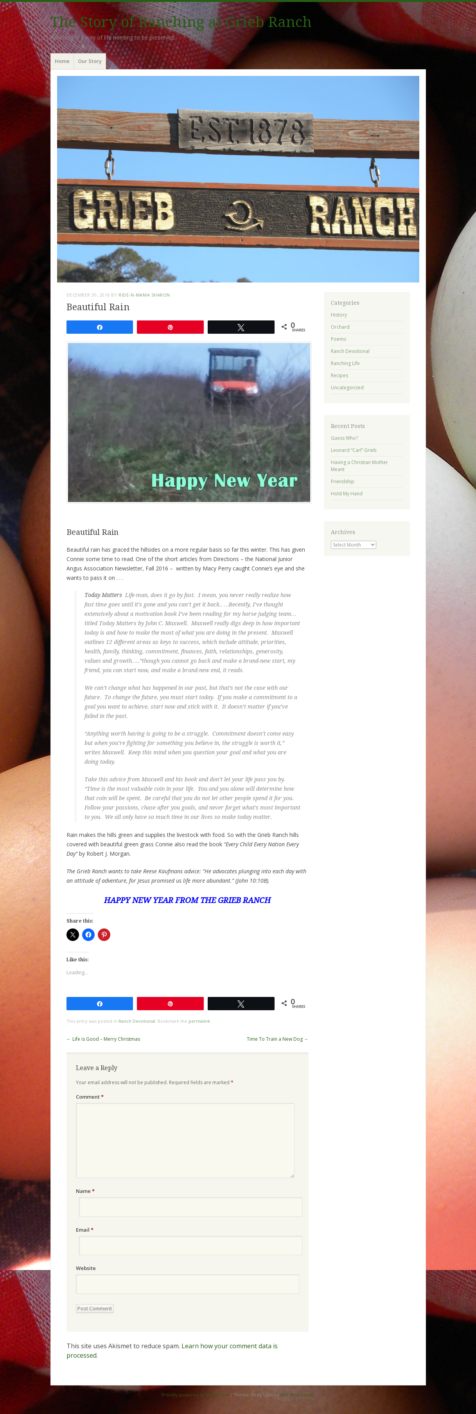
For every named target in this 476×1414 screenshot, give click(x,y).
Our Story (90, 61)
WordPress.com (297, 1395)
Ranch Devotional (137, 1021)
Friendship (342, 481)
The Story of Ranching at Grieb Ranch (181, 22)
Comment (90, 1096)
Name (85, 1191)
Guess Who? (344, 438)
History (339, 314)
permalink (199, 1021)
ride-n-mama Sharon (144, 295)
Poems (338, 339)
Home (62, 61)
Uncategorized (347, 387)
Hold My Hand (347, 493)
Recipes (339, 375)
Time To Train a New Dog (278, 1039)
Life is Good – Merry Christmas (103, 1039)
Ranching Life (345, 363)
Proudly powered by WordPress (195, 1395)
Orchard (340, 327)
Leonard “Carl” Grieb (354, 450)
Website (86, 1268)
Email (84, 1229)
